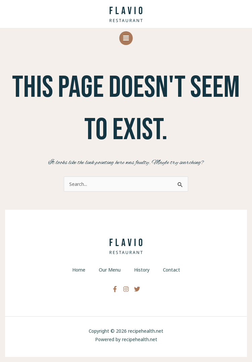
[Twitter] (137, 289)
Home (78, 270)
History (142, 270)
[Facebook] (115, 289)
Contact (171, 270)
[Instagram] (126, 289)
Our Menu (110, 270)
